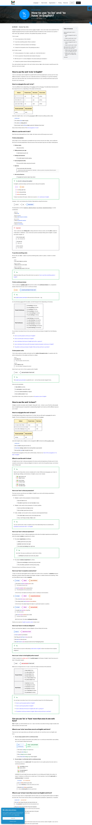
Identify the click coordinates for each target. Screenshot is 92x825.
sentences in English (43, 197)
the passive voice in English (40, 396)
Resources (65, 2)
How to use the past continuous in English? (24, 338)
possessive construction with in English (23, 526)
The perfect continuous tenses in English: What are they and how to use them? (33, 711)
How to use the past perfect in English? (24, 705)
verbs (34, 29)
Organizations (52, 2)
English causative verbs (27, 622)
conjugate (48, 415)
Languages (36, 2)
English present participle (21, 297)
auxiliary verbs (51, 440)
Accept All (13, 818)
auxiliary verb (25, 658)
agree (21, 301)
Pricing (59, 2)
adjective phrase (32, 207)
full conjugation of (32, 128)
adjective (26, 207)
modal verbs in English (36, 648)
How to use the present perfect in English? (25, 703)
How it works (44, 2)
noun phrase (39, 207)
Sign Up (78, 2)
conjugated (31, 115)
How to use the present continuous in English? (25, 335)
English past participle (20, 380)
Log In (72, 2)
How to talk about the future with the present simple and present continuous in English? (34, 344)
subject (41, 417)
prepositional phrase (47, 207)
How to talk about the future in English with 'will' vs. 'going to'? (28, 341)
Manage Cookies (13, 821)
